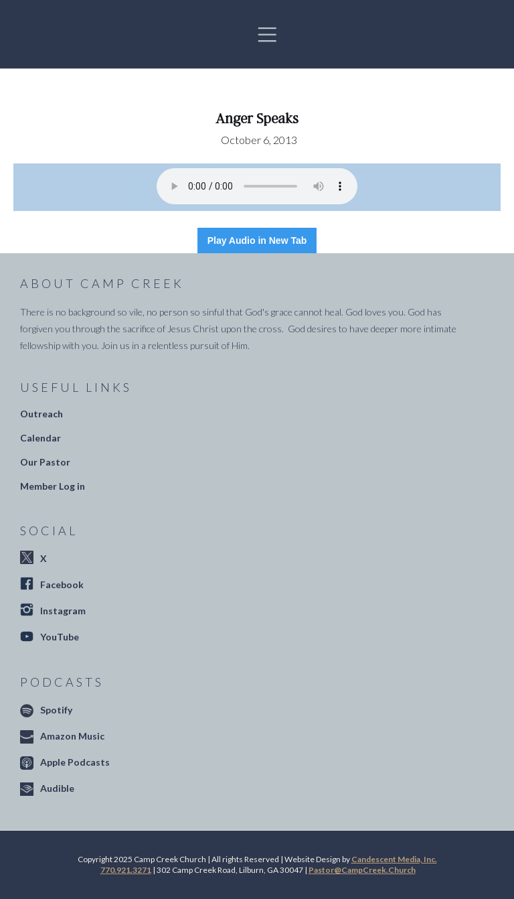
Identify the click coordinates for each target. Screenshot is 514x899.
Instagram (63, 610)
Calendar (40, 437)
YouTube (59, 636)
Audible (57, 788)
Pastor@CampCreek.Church (362, 870)
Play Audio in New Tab (257, 240)
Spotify (56, 709)
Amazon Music (72, 736)
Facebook (62, 584)
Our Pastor (45, 462)
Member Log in (52, 486)
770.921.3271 (125, 870)
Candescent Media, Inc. (394, 859)
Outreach (41, 413)
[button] (267, 33)
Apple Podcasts (75, 762)
